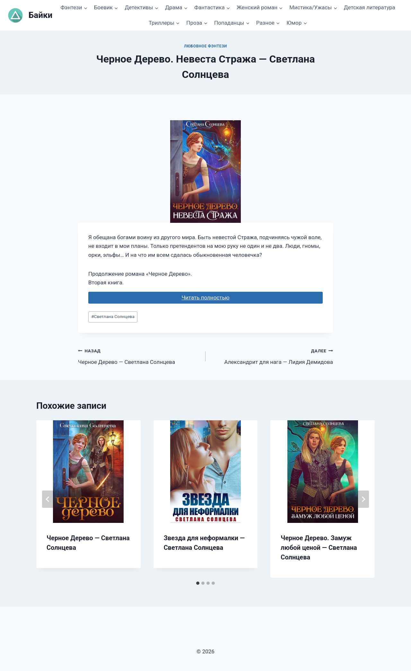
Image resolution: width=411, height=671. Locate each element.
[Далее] (363, 499)
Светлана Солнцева (113, 316)
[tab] (197, 583)
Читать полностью (205, 297)
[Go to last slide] (48, 499)
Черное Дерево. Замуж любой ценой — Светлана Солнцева (319, 547)
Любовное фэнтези (205, 46)
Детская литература (369, 7)
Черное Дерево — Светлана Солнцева (139, 355)
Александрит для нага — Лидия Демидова (272, 355)
